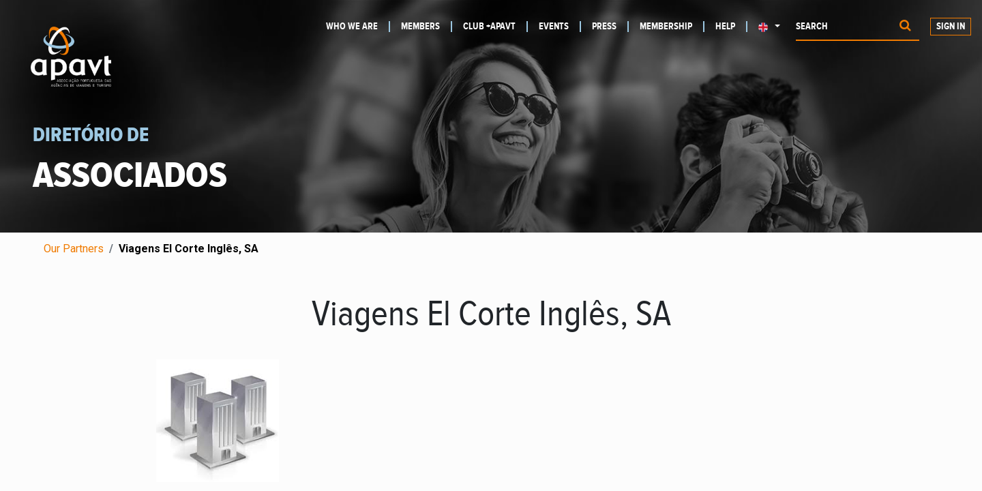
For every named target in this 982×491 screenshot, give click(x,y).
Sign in (950, 26)
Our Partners (74, 248)
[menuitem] (358, 26)
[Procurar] (905, 27)
